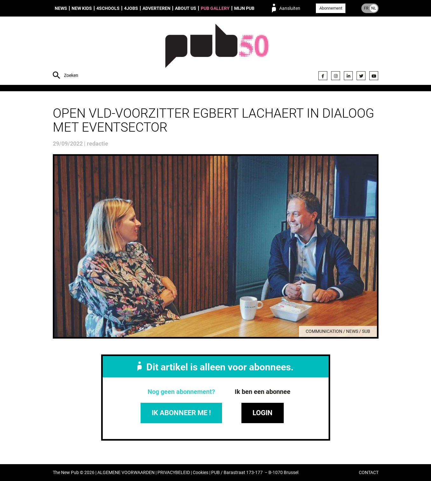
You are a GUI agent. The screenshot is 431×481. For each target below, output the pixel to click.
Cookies (200, 472)
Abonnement (330, 8)
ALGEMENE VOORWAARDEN (126, 472)
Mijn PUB (244, 8)
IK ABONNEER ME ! (181, 413)
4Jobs (131, 8)
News (61, 8)
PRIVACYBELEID (173, 472)
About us (185, 8)
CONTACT (369, 472)
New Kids (82, 8)
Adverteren (156, 8)
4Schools (108, 8)
